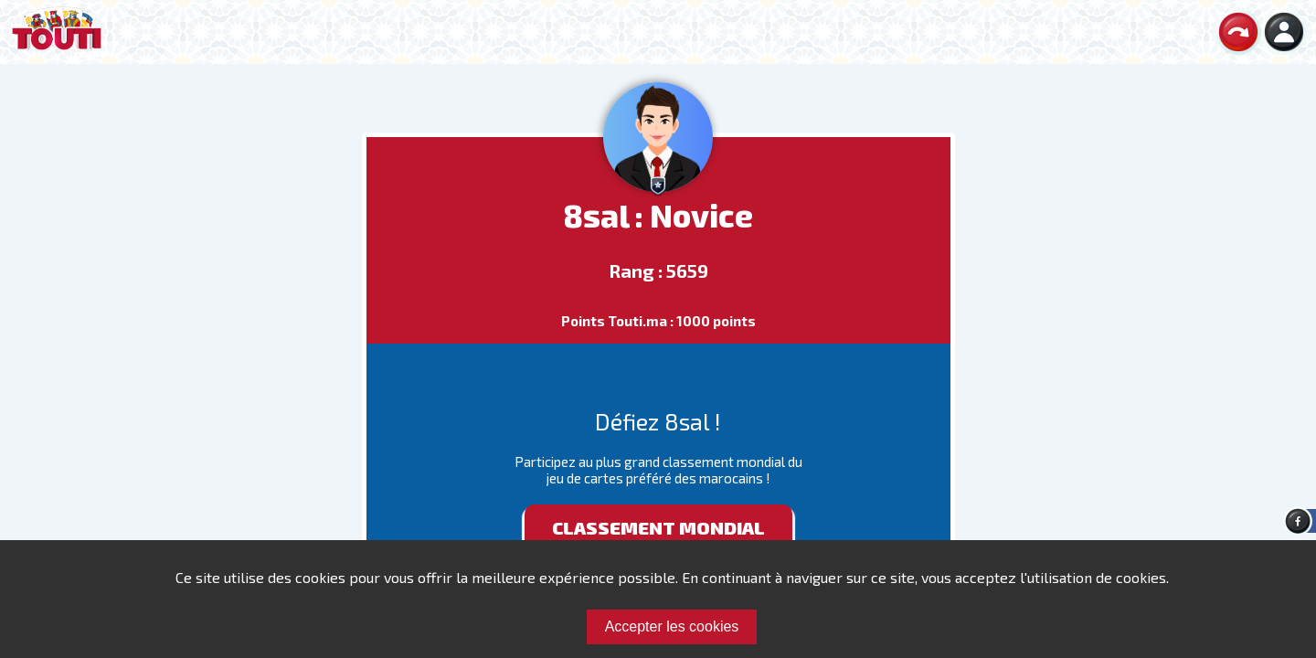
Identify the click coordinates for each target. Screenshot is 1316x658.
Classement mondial (658, 527)
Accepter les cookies (672, 626)
